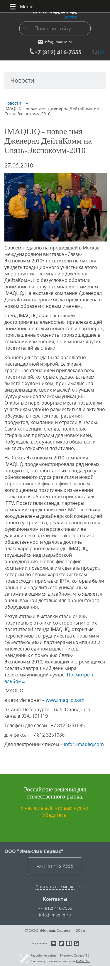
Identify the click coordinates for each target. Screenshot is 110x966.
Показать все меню (55, 886)
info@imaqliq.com (84, 744)
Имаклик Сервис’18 (74, 955)
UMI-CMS (83, 961)
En (103, 52)
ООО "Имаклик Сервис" (33, 851)
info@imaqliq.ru (55, 915)
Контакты (55, 899)
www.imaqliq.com (65, 700)
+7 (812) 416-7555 (55, 908)
